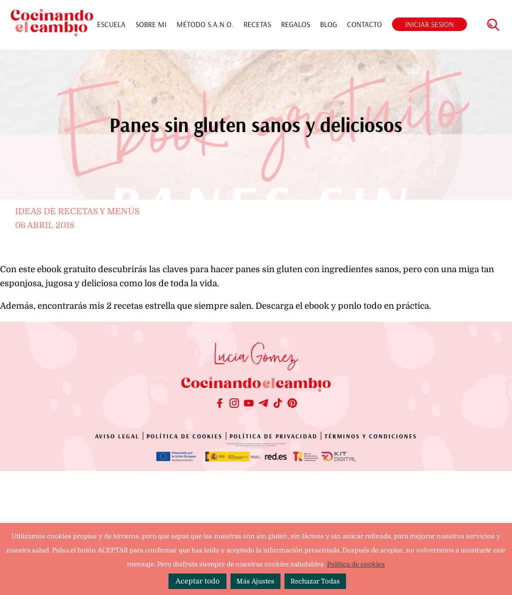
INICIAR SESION (429, 24)
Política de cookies (356, 564)
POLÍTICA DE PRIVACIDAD (274, 436)
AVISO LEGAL (117, 436)
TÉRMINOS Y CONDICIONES (370, 436)
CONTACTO (364, 24)
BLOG (328, 24)
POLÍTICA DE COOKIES (184, 436)
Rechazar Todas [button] (315, 581)
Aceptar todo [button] (198, 581)
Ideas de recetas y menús (77, 211)
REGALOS (295, 24)
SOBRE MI (151, 24)
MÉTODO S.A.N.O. (205, 24)
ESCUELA (111, 24)
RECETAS (257, 24)
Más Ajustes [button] (255, 581)
